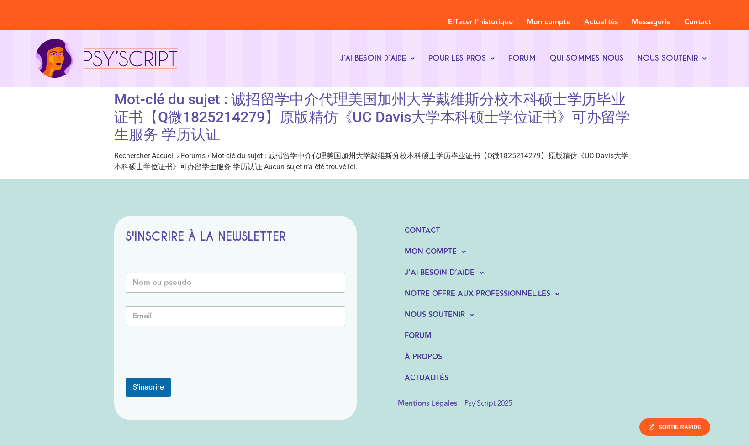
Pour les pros (461, 58)
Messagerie (651, 22)
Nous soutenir (672, 58)
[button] (377, 58)
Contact (697, 22)
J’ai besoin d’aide (377, 58)
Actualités (601, 22)
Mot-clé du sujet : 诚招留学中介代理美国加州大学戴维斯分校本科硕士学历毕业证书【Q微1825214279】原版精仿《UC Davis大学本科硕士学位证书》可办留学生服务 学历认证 (372, 117)
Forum (522, 58)
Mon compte (548, 22)
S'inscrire (148, 386)
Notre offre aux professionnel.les (484, 294)
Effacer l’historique (480, 22)
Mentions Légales (427, 403)
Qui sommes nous (586, 58)
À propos (423, 357)
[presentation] (195, 372)
